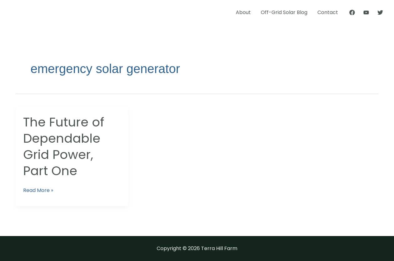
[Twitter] (380, 12)
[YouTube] (366, 12)
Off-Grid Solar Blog (284, 12)
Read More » (38, 190)
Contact (327, 12)
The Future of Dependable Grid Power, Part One (63, 146)
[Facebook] (352, 12)
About (243, 12)
